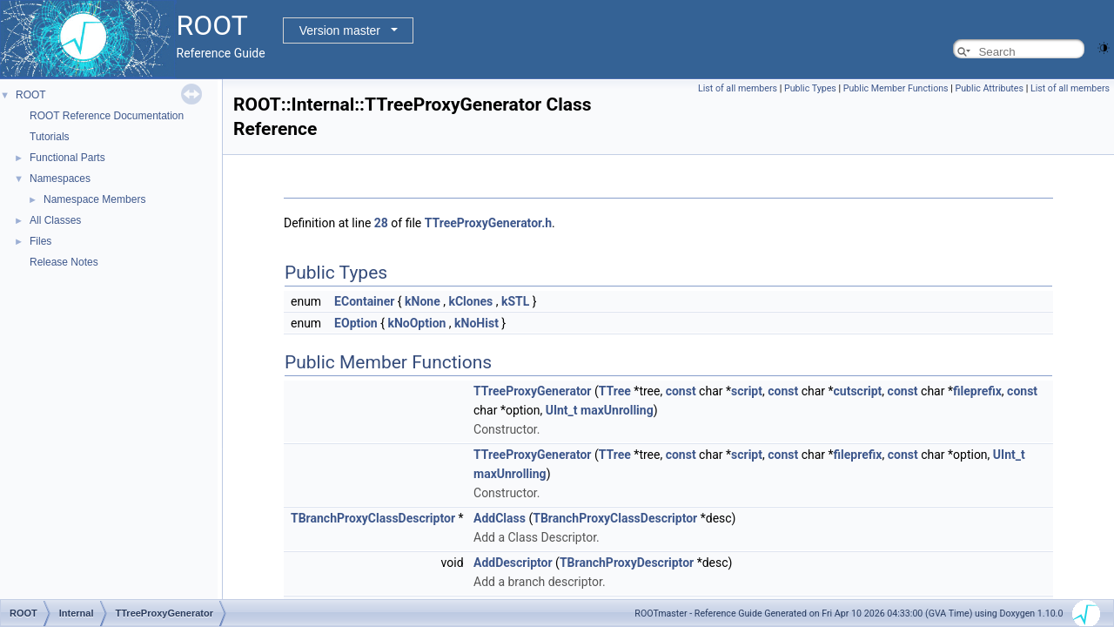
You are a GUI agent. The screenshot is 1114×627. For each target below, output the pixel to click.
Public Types (810, 88)
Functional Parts (67, 158)
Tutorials (50, 137)
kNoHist (476, 323)
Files (40, 241)
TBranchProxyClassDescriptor (373, 518)
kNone (422, 301)
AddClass (499, 518)
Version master (339, 30)
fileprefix (977, 391)
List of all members (737, 88)
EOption (356, 323)
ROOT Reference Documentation (107, 116)
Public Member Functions (896, 88)
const (681, 391)
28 (381, 223)
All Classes (55, 220)
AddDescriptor (513, 563)
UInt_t (562, 410)
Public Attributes (989, 88)
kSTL (515, 301)
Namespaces (60, 178)
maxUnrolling (617, 410)
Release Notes (64, 262)
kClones (470, 301)
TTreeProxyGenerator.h (488, 223)
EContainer (364, 301)
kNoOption (416, 323)
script (746, 391)
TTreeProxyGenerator (532, 391)
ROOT (31, 95)
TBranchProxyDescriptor (627, 563)
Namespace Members (94, 199)
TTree (615, 391)
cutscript (858, 391)
